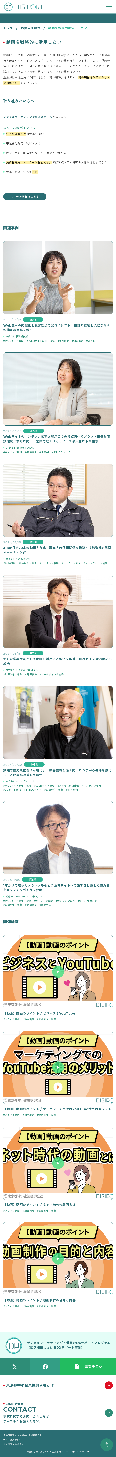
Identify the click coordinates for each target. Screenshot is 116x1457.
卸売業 (33, 430)
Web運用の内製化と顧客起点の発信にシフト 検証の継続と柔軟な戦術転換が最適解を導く (56, 328)
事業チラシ (88, 1367)
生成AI (45, 452)
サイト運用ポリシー (13, 1439)
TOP (106, 1446)
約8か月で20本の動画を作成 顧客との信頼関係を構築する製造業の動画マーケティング (57, 550)
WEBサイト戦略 (14, 340)
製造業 (33, 319)
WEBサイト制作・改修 (41, 340)
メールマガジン (88, 900)
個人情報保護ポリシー (14, 1444)
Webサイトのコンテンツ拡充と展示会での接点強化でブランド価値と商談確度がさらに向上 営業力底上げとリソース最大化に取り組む (56, 439)
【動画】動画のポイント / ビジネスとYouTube (39, 1013)
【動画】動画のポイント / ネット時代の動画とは (39, 1205)
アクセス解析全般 (69, 785)
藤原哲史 (46, 904)
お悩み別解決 (30, 28)
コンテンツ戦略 (50, 563)
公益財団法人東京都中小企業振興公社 (22, 1435)
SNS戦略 (78, 340)
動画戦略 (64, 340)
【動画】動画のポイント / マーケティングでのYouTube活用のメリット (57, 1109)
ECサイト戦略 (13, 789)
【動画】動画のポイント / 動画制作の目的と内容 (39, 1300)
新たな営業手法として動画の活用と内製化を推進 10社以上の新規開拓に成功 (57, 661)
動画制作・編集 (28, 563)
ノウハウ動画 (12, 1019)
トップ (8, 28)
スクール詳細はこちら (24, 196)
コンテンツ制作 (13, 452)
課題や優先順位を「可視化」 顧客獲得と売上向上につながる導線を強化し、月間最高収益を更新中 (57, 772)
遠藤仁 (92, 340)
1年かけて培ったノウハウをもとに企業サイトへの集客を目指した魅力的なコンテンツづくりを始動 (56, 888)
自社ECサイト (33, 789)
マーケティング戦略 (96, 563)
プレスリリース (62, 452)
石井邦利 (73, 789)
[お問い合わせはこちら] (58, 1413)
